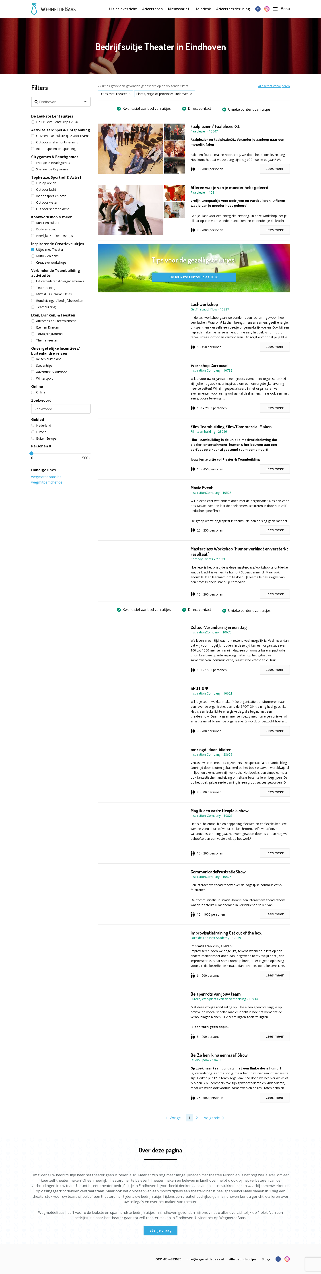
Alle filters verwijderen (274, 86)
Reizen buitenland (46, 359)
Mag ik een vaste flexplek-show (220, 810)
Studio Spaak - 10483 (206, 1060)
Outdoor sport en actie (50, 209)
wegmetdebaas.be (46, 476)
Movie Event (202, 487)
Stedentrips (41, 365)
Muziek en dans (45, 256)
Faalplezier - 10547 (204, 131)
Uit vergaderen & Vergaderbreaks (57, 281)
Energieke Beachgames (50, 163)
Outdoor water (44, 202)
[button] (144, 149)
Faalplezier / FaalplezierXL (215, 126)
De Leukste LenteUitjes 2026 (54, 122)
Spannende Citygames (49, 169)
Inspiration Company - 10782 (211, 370)
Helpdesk (203, 8)
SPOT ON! (199, 688)
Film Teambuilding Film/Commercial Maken (231, 426)
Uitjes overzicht (123, 8)
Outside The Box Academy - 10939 (216, 938)
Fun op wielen (43, 183)
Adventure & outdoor (49, 372)
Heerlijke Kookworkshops (52, 236)
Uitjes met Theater (47, 249)
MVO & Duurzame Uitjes (51, 294)
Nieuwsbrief (178, 8)
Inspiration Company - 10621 (211, 693)
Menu (281, 9)
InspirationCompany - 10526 (211, 877)
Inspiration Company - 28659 (211, 754)
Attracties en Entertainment (53, 321)
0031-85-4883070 (168, 1259)
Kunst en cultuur (45, 223)
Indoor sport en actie (48, 196)
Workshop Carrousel (209, 365)
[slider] (31, 453)
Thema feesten (44, 340)
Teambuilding (43, 307)
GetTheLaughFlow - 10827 (210, 309)
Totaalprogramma (47, 334)
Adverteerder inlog (233, 8)
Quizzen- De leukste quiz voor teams (60, 136)
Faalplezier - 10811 (204, 192)
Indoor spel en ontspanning (53, 149)
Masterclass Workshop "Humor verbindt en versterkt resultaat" (239, 551)
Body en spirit (43, 229)
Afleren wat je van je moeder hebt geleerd (229, 187)
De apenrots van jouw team (216, 994)
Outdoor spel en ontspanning (54, 142)
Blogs (266, 1259)
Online (38, 392)
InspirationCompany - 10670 (211, 632)
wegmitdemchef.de (46, 482)
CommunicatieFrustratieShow (218, 871)
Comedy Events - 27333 (208, 559)
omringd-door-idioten (211, 749)
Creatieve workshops (48, 262)
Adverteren (152, 8)
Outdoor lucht (43, 189)
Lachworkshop (204, 304)
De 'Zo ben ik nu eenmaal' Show (219, 1055)
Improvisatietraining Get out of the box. (226, 932)
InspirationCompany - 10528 (211, 492)
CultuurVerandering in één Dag (219, 627)
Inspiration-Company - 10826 (212, 815)
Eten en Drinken (45, 327)
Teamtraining (43, 287)
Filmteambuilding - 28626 (209, 431)
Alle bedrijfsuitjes (242, 1259)
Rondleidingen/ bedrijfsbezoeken (57, 300)
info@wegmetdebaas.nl (205, 1259)
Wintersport (42, 378)
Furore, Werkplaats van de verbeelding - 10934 (224, 999)
